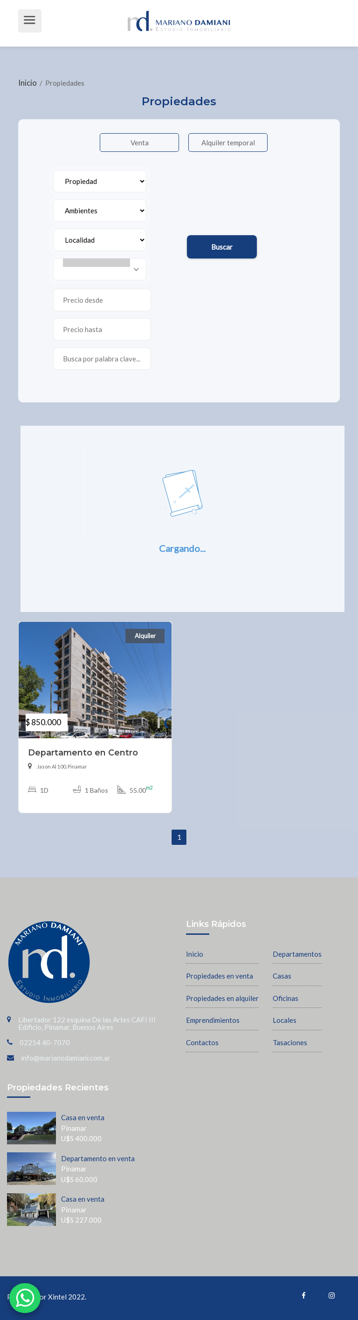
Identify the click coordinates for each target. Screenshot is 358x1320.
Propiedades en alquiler (222, 998)
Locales (284, 1020)
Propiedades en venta (219, 976)
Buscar (222, 247)
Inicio (28, 83)
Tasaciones (290, 1042)
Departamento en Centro (83, 752)
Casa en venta (82, 1117)
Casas (282, 976)
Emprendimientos (213, 1020)
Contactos (202, 1042)
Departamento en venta (98, 1158)
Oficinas (285, 998)
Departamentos (297, 954)
